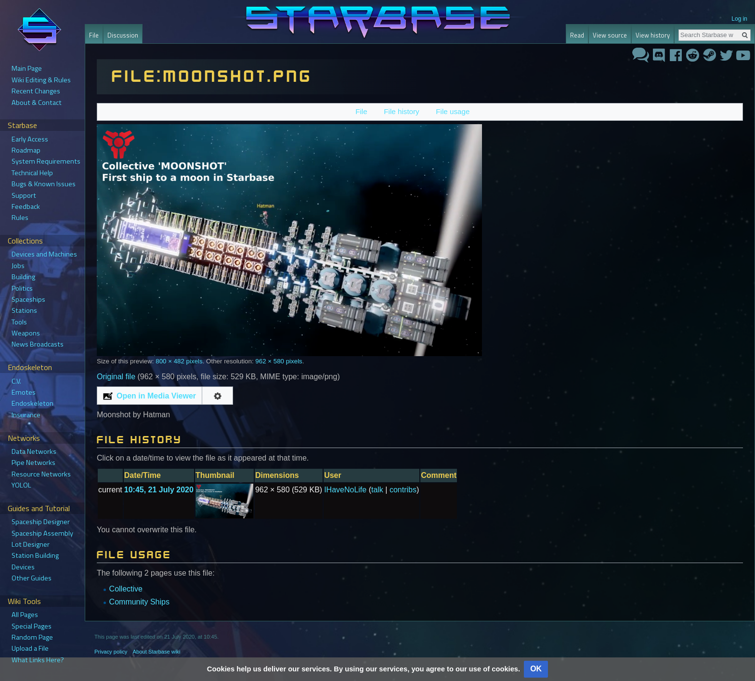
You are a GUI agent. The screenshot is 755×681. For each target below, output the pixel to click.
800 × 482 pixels (179, 361)
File (361, 111)
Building (23, 276)
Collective (126, 589)
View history (653, 35)
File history (401, 111)
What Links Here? (38, 660)
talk (377, 490)
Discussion (122, 35)
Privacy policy (110, 652)
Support (24, 195)
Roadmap (26, 150)
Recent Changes (36, 91)
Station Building (35, 555)
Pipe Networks (33, 462)
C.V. (16, 381)
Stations (24, 310)
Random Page (32, 637)
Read (577, 35)
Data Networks (34, 451)
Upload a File (30, 648)
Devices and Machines (44, 254)
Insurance (26, 415)
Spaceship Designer (41, 521)
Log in (739, 18)
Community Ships (139, 602)
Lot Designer (31, 544)
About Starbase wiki (157, 652)
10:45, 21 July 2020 (159, 490)
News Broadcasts (38, 344)
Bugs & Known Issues (44, 184)
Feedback (26, 206)
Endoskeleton (32, 403)
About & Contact (37, 102)
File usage (452, 111)
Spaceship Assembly (42, 533)
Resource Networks (41, 474)
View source (610, 35)
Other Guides (32, 578)
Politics (22, 288)
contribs (403, 490)
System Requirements (46, 161)
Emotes (24, 392)
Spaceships (28, 299)
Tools (19, 322)
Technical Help (32, 172)
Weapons (26, 333)
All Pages (25, 614)
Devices (23, 567)
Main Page (27, 68)
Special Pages (32, 626)
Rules (20, 217)
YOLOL (21, 485)
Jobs (18, 265)
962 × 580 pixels (278, 361)
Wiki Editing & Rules (41, 80)
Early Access (30, 139)
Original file (116, 377)
